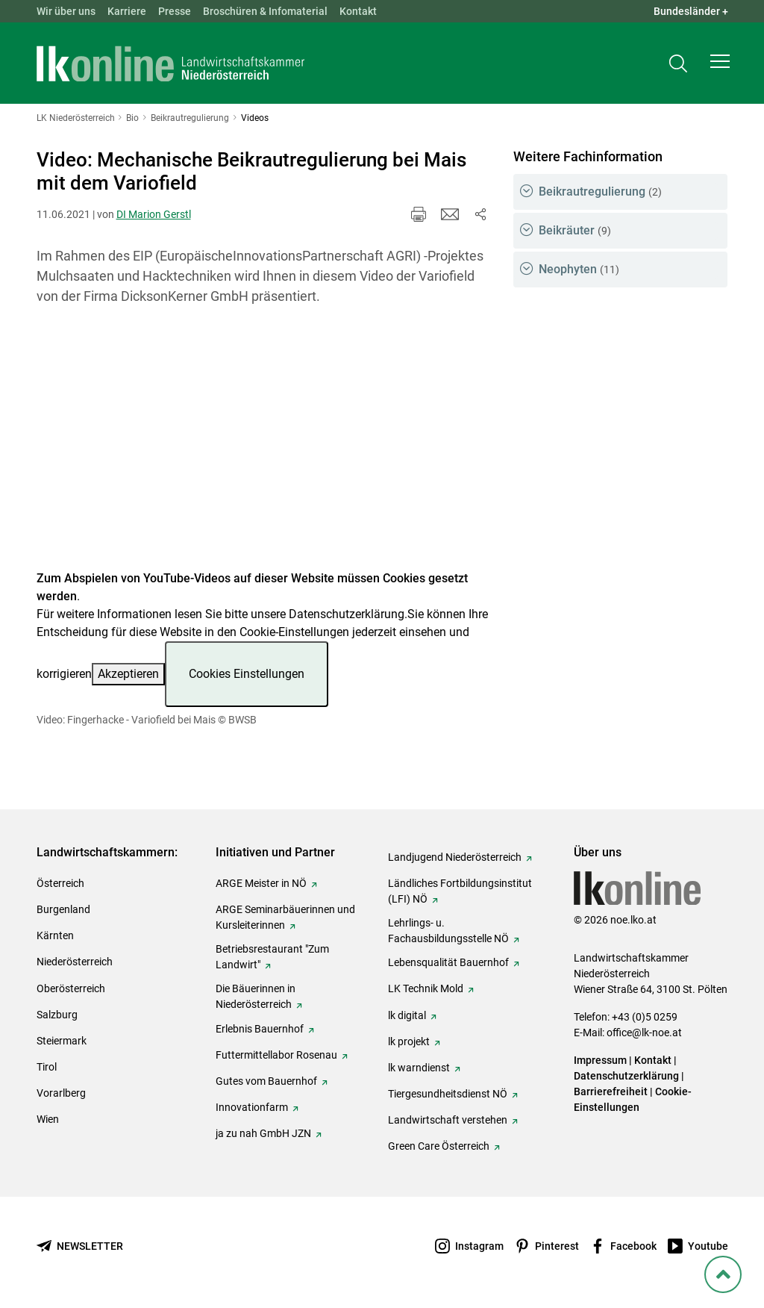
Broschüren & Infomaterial (265, 11)
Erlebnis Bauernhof (260, 1029)
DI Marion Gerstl (153, 214)
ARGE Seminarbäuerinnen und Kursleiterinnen (285, 917)
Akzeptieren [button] (128, 674)
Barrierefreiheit (611, 1091)
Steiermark (62, 1041)
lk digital (407, 1015)
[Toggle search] (678, 64)
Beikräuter (575, 230)
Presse (174, 11)
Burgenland (63, 909)
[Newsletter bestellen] (80, 1246)
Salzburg (57, 1015)
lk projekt (409, 1041)
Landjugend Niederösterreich (455, 857)
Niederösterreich (75, 962)
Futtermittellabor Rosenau (276, 1055)
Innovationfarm (252, 1107)
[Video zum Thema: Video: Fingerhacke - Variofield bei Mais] (263, 446)
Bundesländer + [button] (691, 11)
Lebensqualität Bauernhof (448, 962)
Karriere (126, 11)
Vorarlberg (61, 1093)
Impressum (600, 1060)
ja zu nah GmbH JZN (263, 1133)
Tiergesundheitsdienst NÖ (447, 1094)
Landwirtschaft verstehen (447, 1120)
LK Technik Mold (425, 988)
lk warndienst (419, 1068)
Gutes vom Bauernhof (266, 1081)
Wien (48, 1119)
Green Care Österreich (438, 1146)
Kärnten (55, 935)
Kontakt (358, 11)
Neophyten (579, 269)
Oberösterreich (71, 988)
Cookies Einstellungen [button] (246, 674)
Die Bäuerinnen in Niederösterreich (255, 996)
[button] (720, 64)
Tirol (47, 1067)
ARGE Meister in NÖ (261, 883)
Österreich (60, 883)
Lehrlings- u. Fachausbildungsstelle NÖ (448, 930)
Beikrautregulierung (600, 191)
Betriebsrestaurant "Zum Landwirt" (272, 957)
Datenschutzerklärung (346, 614)
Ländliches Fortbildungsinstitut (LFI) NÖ (460, 891)
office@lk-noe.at (644, 1032)
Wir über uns (66, 11)
